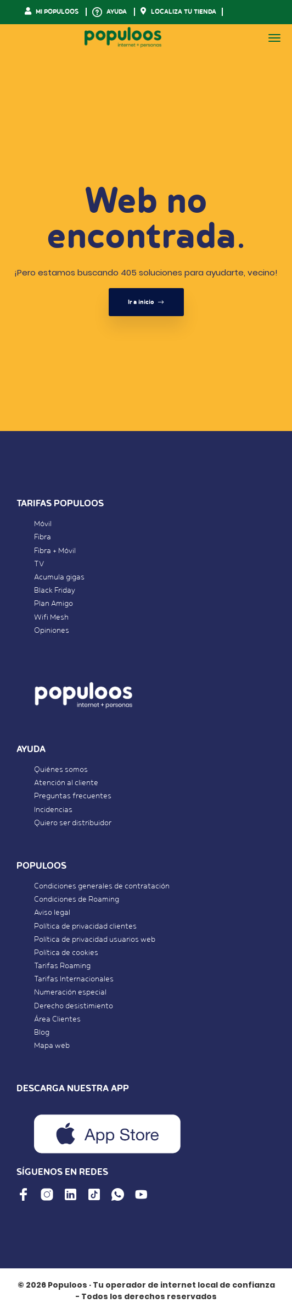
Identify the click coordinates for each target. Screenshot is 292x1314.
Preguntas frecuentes (72, 796)
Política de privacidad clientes (85, 926)
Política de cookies (66, 952)
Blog (41, 1032)
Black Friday (54, 590)
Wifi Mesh (51, 617)
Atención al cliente (66, 783)
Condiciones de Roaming (76, 899)
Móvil (43, 524)
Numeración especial (70, 992)
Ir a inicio (146, 302)
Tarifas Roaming (62, 966)
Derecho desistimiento (73, 1006)
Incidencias (53, 809)
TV (39, 564)
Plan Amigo (53, 603)
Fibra (42, 537)
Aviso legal (52, 912)
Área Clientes (57, 1019)
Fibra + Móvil (55, 550)
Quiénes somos (61, 769)
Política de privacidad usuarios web (94, 939)
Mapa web (52, 1045)
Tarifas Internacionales (74, 979)
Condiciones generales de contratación (102, 886)
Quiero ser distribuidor (72, 823)
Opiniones (51, 630)
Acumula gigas (59, 577)
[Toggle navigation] (274, 38)
